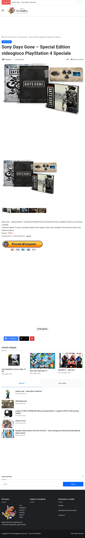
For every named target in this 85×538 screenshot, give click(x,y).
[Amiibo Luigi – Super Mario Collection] (8, 395)
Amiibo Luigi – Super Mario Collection (24, 2)
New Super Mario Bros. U (38, 371)
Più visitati (62, 383)
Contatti (60, 506)
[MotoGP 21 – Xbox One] (70, 360)
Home (4, 37)
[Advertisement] (42, 28)
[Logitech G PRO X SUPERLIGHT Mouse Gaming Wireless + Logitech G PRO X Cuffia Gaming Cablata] (8, 414)
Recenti (21, 383)
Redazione (9, 59)
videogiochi (42, 329)
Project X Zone (20, 421)
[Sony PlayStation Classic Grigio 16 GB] (14, 360)
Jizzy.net (24, 534)
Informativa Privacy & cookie (67, 511)
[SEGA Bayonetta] (8, 404)
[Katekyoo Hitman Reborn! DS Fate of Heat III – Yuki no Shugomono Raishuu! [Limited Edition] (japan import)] (8, 434)
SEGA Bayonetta (21, 401)
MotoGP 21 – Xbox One (66, 370)
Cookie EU (61, 516)
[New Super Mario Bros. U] (42, 361)
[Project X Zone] (8, 424)
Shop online (12, 37)
